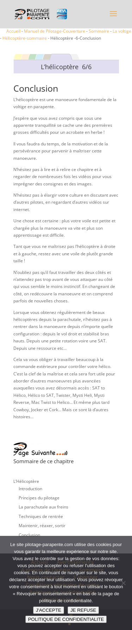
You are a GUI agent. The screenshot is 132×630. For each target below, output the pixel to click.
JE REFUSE (83, 610)
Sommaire (99, 31)
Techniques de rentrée (41, 516)
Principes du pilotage (39, 498)
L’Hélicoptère (26, 481)
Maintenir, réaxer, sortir (42, 526)
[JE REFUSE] (123, 582)
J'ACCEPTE (48, 610)
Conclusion (29, 535)
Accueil (13, 31)
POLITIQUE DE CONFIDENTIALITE (66, 619)
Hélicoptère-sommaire (24, 38)
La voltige (122, 31)
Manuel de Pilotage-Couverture (54, 31)
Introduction (30, 489)
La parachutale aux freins (43, 507)
